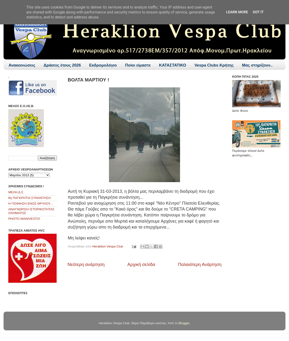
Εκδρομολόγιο (103, 65)
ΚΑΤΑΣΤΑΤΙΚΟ (172, 65)
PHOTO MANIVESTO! (24, 218)
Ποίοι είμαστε (138, 65)
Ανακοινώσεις (22, 65)
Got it (258, 12)
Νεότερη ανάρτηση (86, 264)
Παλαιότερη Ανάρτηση (199, 264)
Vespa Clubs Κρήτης (214, 65)
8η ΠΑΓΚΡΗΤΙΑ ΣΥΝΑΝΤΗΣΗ (29, 198)
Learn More (237, 12)
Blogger (184, 323)
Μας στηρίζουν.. (257, 65)
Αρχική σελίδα (141, 264)
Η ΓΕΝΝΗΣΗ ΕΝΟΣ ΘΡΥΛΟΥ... (30, 203)
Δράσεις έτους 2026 (62, 65)
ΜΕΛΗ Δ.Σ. (16, 192)
